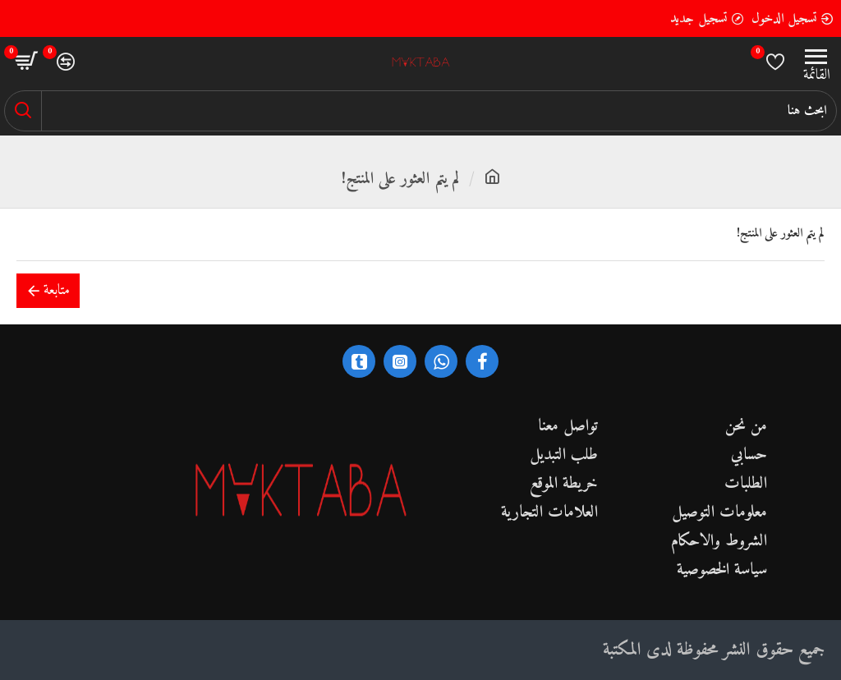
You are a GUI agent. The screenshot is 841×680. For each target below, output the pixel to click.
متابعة (57, 290)
